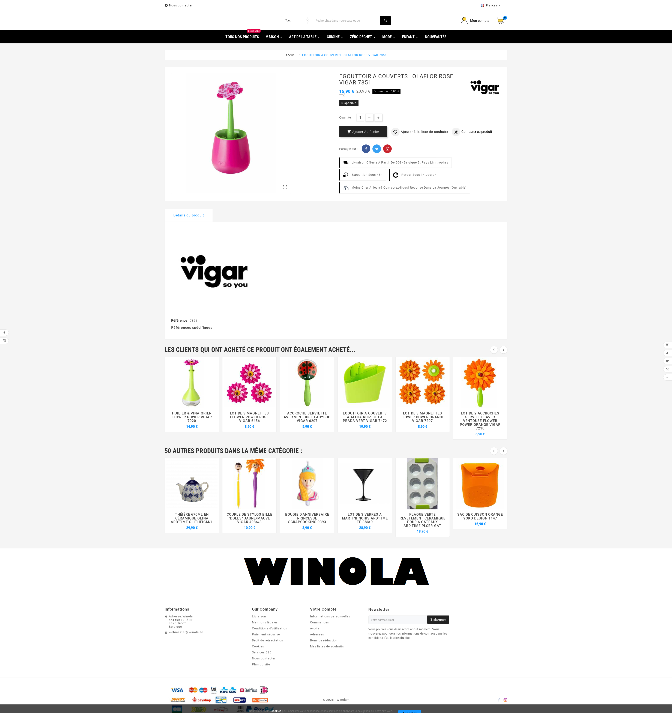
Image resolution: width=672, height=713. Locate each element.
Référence (179, 320)
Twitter (376, 148)
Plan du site (261, 664)
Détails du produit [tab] (188, 215)
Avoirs (315, 628)
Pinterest (387, 148)
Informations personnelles (330, 616)
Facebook (366, 148)
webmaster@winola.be (186, 632)
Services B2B (262, 652)
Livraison (259, 616)
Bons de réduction (324, 640)
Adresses (317, 634)
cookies (276, 711)
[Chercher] (346, 20)
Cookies (258, 646)
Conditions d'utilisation (269, 628)
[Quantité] (360, 118)
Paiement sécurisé (266, 634)
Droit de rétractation (267, 640)
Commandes (319, 622)
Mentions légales (265, 622)
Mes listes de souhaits (327, 646)
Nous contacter (181, 5)
